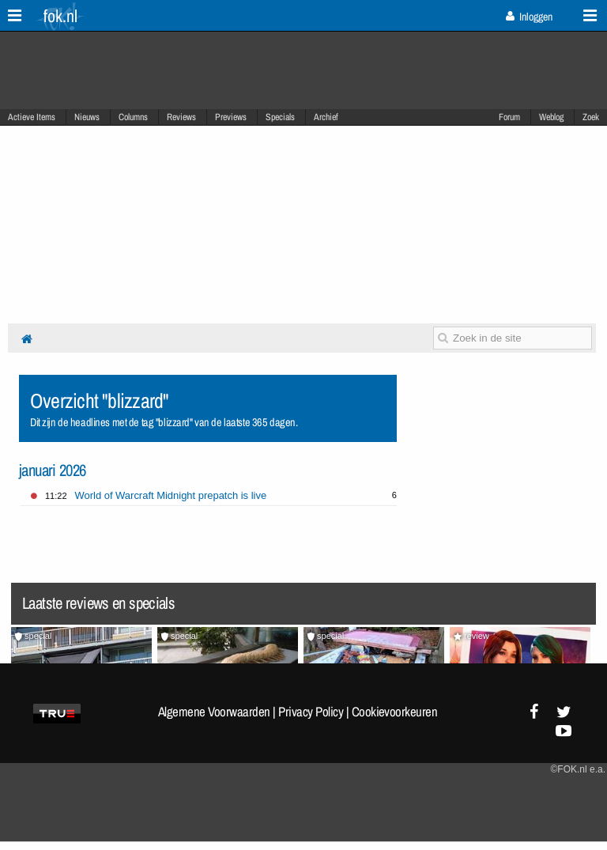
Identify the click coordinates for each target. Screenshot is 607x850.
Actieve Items (31, 117)
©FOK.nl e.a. (577, 769)
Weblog (551, 117)
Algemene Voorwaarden (214, 711)
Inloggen (529, 16)
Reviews (181, 117)
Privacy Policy (310, 711)
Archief (326, 117)
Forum (509, 117)
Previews (231, 117)
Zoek (590, 117)
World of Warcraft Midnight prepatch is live (171, 495)
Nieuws (87, 117)
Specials (280, 117)
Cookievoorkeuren (395, 711)
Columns (133, 117)
